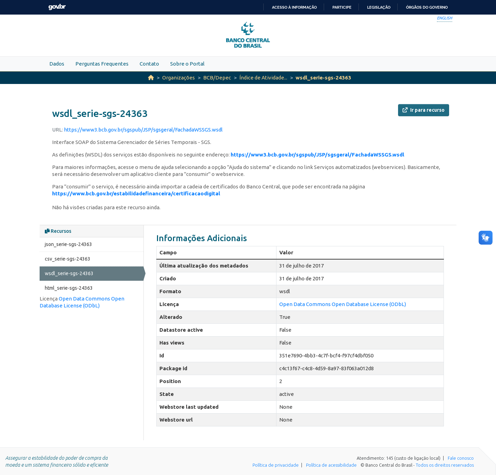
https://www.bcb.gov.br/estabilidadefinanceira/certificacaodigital (136, 193)
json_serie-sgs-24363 (68, 244)
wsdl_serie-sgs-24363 (323, 77)
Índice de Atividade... (263, 77)
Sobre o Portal (187, 64)
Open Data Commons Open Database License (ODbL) (342, 304)
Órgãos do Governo (427, 7)
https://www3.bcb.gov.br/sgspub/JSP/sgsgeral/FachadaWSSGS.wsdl (143, 130)
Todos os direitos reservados (445, 465)
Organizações (178, 77)
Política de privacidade (276, 465)
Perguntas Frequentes (102, 64)
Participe (342, 7)
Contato (149, 64)
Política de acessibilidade (331, 465)
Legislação (378, 7)
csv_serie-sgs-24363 (67, 259)
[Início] (151, 77)
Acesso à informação (294, 7)
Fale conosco (461, 458)
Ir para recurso (424, 110)
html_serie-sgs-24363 (69, 288)
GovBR (57, 7)
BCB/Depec (217, 77)
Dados (56, 64)
